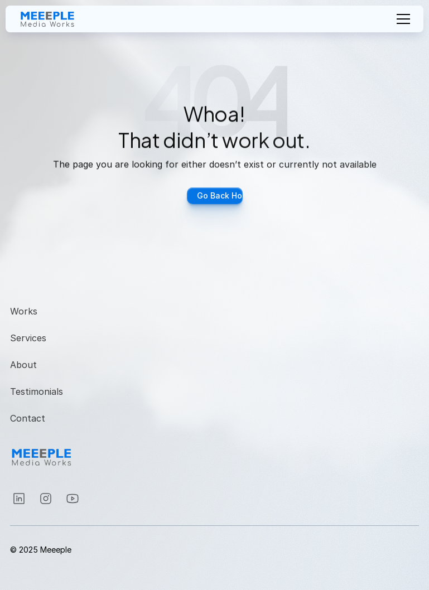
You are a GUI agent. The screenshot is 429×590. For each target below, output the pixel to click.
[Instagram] (19, 498)
